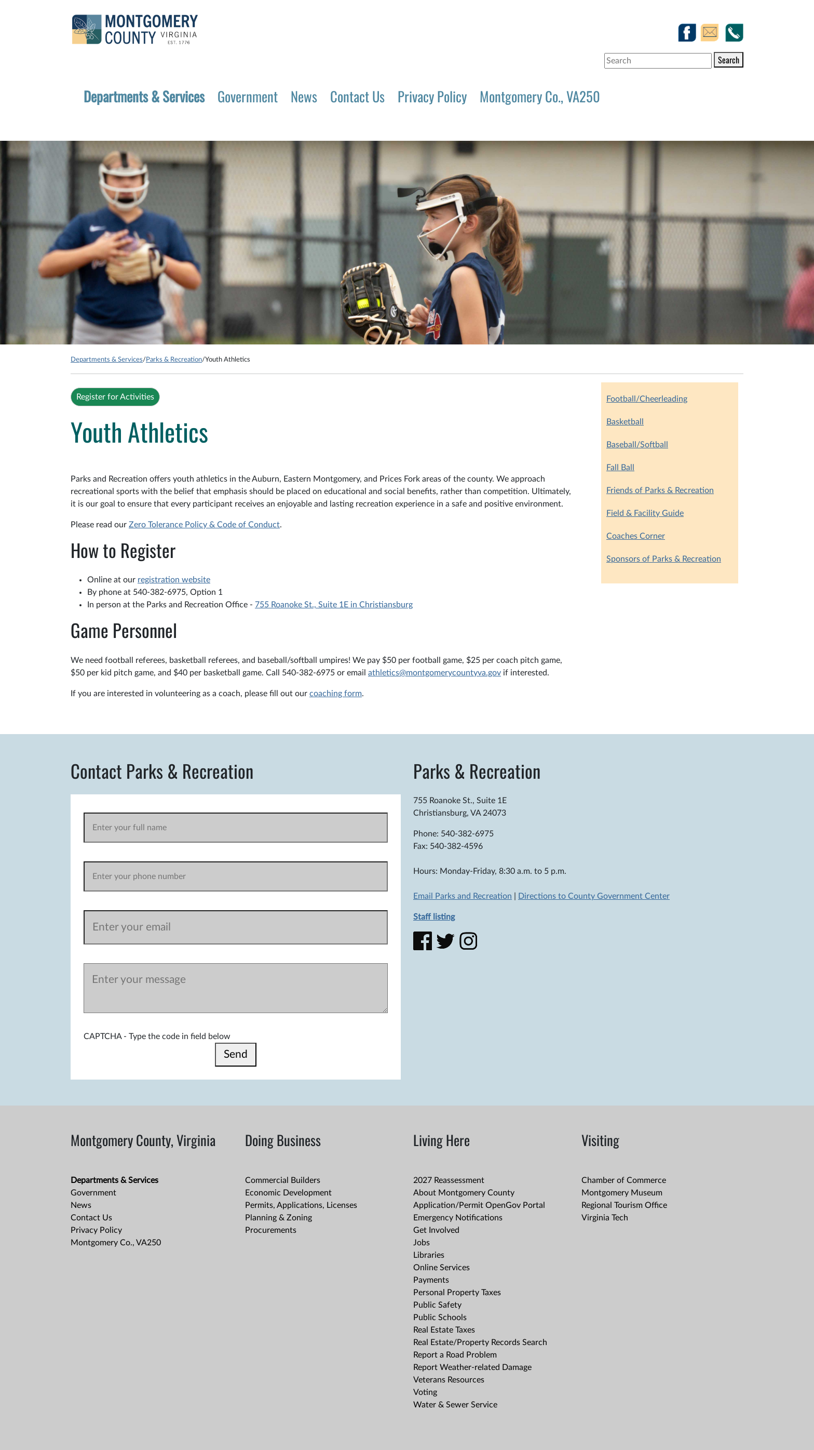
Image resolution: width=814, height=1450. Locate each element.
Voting (425, 1392)
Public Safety (437, 1305)
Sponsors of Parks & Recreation (663, 559)
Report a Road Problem (455, 1355)
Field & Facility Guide (645, 513)
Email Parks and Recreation (462, 896)
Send (236, 1054)
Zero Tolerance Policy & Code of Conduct (204, 525)
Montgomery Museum (621, 1193)
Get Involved (436, 1230)
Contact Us (357, 96)
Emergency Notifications (458, 1218)
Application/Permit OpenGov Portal (479, 1205)
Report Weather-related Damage (472, 1367)
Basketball (625, 422)
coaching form (335, 693)
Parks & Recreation (174, 359)
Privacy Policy (432, 96)
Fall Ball (620, 467)
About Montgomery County (463, 1193)
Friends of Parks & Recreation (660, 490)
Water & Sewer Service (455, 1405)
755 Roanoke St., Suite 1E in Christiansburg (334, 605)
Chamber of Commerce (623, 1180)
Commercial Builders (282, 1180)
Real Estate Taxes (444, 1330)
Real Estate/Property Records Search (480, 1342)
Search (728, 60)
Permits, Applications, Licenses (301, 1205)
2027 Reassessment (448, 1180)
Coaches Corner (635, 536)
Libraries (428, 1255)
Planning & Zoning (278, 1218)
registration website (174, 580)
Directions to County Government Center (594, 896)
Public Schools (440, 1317)
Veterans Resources (448, 1380)
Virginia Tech (604, 1218)
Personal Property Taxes (457, 1292)
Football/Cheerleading (646, 399)
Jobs (421, 1243)
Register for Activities (115, 397)
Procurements (270, 1230)
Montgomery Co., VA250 (540, 96)
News (304, 96)
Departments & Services (144, 96)
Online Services (441, 1267)
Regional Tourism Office (624, 1205)
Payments (431, 1280)
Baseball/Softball (637, 445)
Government (248, 96)
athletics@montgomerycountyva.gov (434, 673)
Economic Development (288, 1193)
